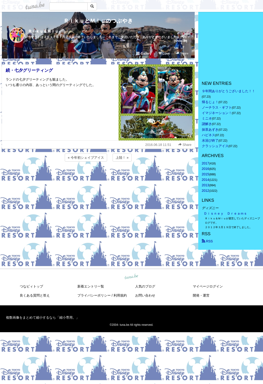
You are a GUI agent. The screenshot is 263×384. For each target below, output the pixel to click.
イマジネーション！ (217, 113)
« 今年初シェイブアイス (86, 157)
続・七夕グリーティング (29, 70)
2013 (205, 185)
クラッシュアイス (215, 146)
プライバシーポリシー (94, 295)
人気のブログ (145, 286)
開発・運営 (201, 295)
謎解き (207, 124)
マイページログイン (208, 286)
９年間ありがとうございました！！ (228, 91)
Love (164, 53)
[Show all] (180, 41)
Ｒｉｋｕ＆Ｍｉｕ (43, 31)
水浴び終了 (210, 140)
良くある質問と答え (35, 295)
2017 (205, 163)
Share (182, 53)
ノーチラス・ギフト (217, 107)
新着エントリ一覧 (90, 286)
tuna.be (131, 276)
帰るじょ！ (210, 102)
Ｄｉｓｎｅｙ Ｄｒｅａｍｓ (225, 213)
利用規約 (120, 295)
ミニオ (207, 118)
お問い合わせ (145, 295)
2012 (205, 190)
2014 (205, 180)
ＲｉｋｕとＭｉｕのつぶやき (98, 21)
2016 (205, 169)
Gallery (143, 53)
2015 (205, 174)
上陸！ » (122, 157)
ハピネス (208, 135)
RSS (207, 241)
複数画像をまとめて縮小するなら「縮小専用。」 (42, 317)
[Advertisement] (98, 175)
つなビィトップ (31, 286)
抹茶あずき (210, 129)
